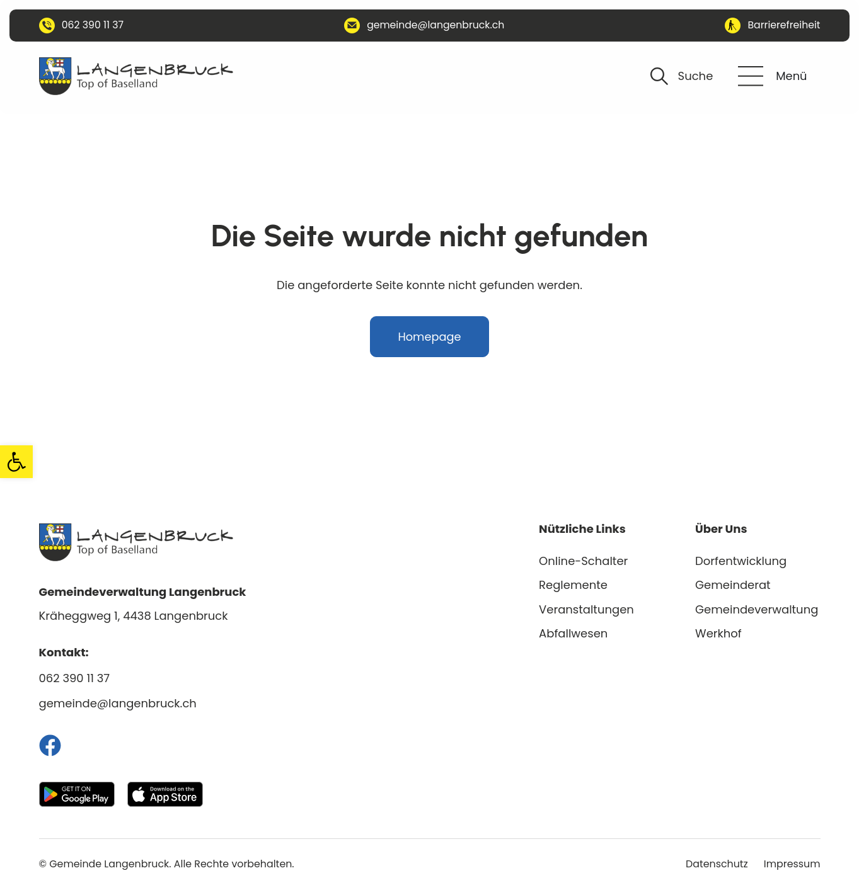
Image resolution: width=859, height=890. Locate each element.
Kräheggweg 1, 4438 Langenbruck (133, 616)
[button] (16, 461)
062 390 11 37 (74, 678)
